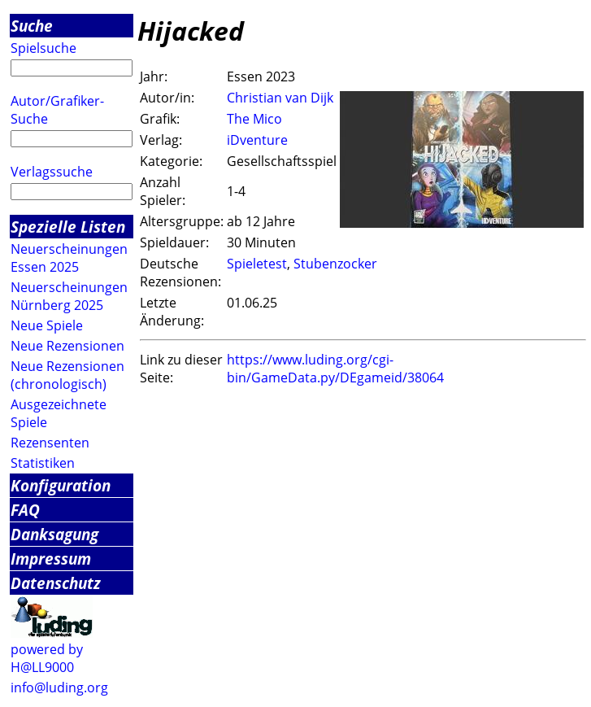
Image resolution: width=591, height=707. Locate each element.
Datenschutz (56, 583)
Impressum (51, 559)
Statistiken (43, 463)
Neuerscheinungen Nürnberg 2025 (69, 296)
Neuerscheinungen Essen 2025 (69, 258)
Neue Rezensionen (67, 346)
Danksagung (54, 534)
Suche (32, 26)
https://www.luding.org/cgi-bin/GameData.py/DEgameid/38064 (335, 368)
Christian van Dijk (280, 98)
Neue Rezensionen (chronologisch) (67, 375)
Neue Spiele (47, 325)
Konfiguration (61, 485)
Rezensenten (50, 443)
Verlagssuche (52, 172)
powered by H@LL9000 (47, 658)
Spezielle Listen (68, 227)
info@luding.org (59, 687)
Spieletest (257, 264)
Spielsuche (43, 48)
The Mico (254, 119)
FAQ (25, 510)
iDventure (257, 140)
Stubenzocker (335, 264)
